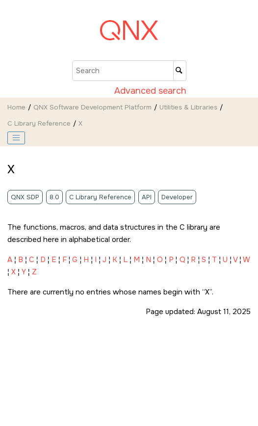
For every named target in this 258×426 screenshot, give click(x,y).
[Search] (179, 70)
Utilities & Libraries (188, 107)
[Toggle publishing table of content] (16, 138)
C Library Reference (39, 123)
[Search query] (129, 70)
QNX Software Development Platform (92, 107)
